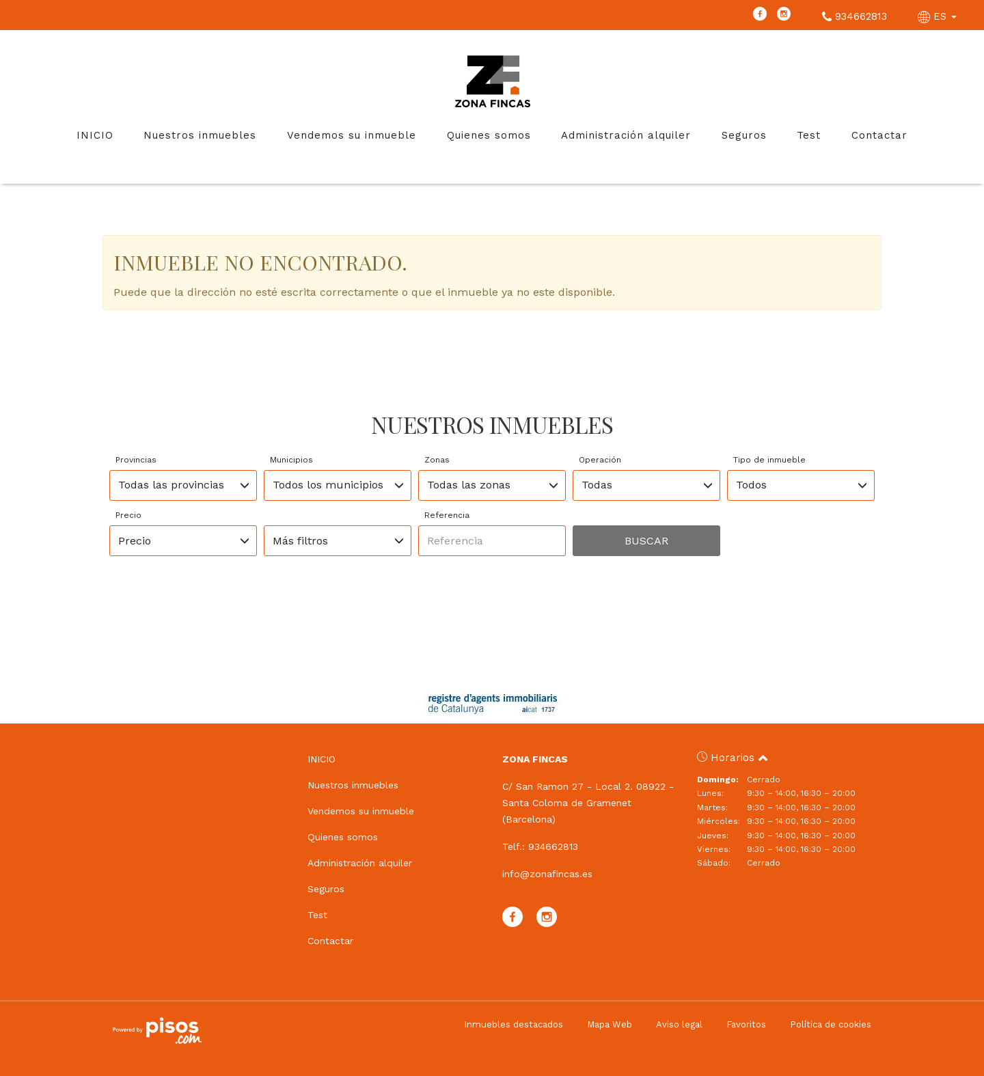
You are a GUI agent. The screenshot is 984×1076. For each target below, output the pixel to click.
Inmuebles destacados (513, 1024)
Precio (128, 515)
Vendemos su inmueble (351, 135)
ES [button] (939, 16)
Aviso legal (679, 1024)
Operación (600, 460)
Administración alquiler (626, 135)
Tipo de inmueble (769, 460)
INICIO (95, 135)
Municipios (291, 460)
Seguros (744, 135)
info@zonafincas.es (547, 873)
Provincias (135, 460)
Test (809, 135)
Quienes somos (489, 135)
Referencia (446, 515)
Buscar (646, 540)
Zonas (437, 460)
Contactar (879, 135)
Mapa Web (609, 1024)
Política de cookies (830, 1024)
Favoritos (746, 1024)
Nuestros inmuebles (200, 135)
